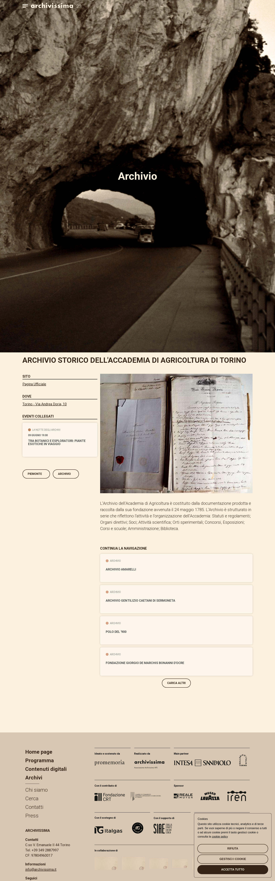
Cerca (31, 798)
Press (32, 816)
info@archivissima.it (40, 869)
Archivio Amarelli (121, 569)
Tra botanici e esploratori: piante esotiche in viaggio (57, 442)
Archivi (33, 778)
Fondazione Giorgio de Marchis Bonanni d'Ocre (145, 663)
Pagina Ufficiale (34, 384)
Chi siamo (36, 790)
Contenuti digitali (46, 769)
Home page (38, 752)
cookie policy (220, 836)
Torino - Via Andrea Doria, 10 (44, 404)
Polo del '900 (116, 631)
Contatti (34, 807)
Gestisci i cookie (232, 859)
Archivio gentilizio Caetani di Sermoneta (140, 600)
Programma (39, 760)
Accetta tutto (232, 869)
